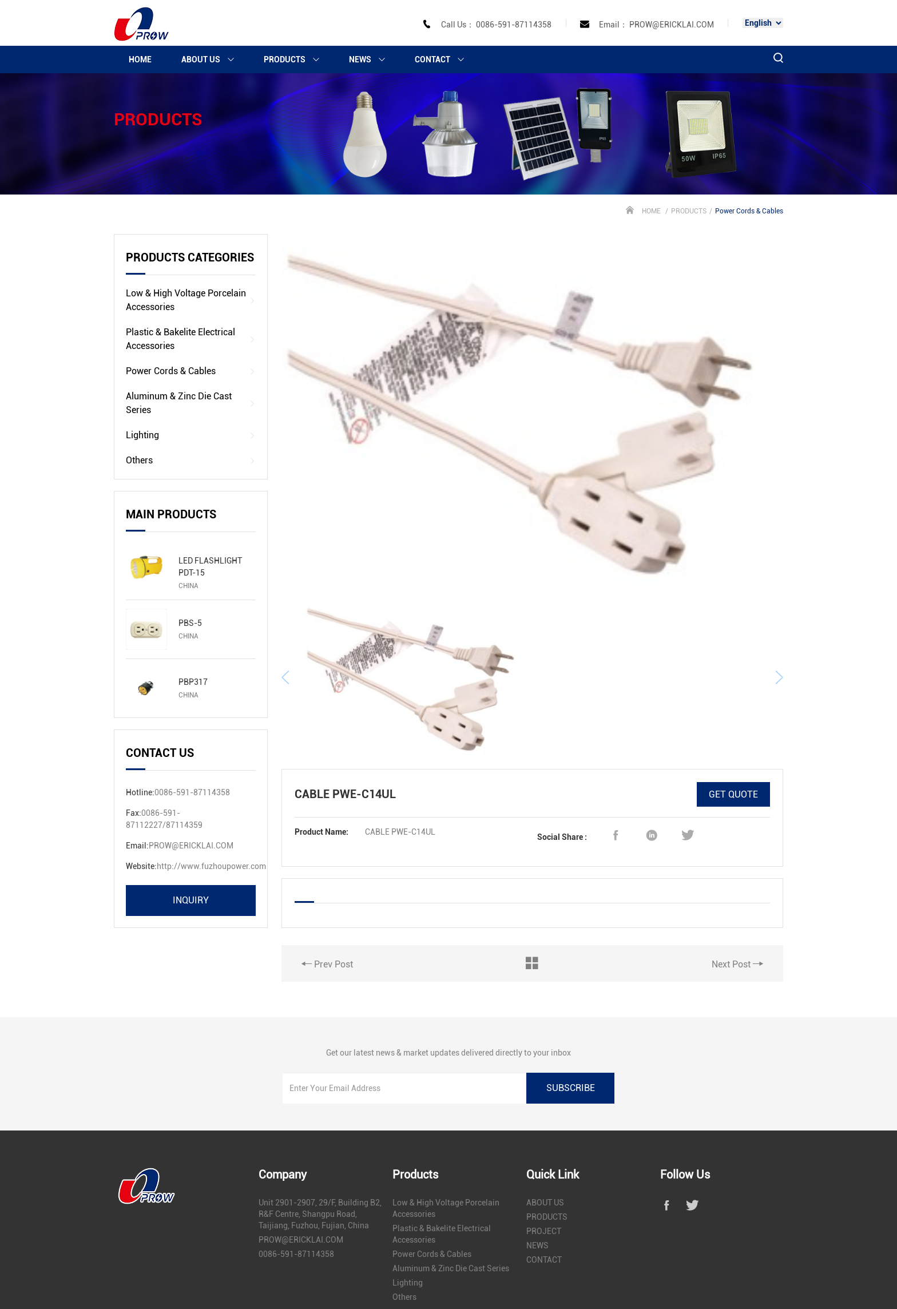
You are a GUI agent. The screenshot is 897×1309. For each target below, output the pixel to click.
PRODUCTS (297, 59)
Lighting (191, 435)
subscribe (570, 1034)
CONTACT (444, 59)
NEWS (372, 59)
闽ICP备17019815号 (524, 1275)
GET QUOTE (733, 710)
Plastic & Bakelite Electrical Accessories (191, 339)
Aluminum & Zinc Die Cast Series (191, 403)
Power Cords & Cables (191, 371)
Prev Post (327, 880)
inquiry (191, 900)
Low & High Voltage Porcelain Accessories (191, 300)
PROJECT (543, 1178)
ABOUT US (212, 59)
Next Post (737, 880)
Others (191, 460)
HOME (140, 59)
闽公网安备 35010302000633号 (618, 1275)
